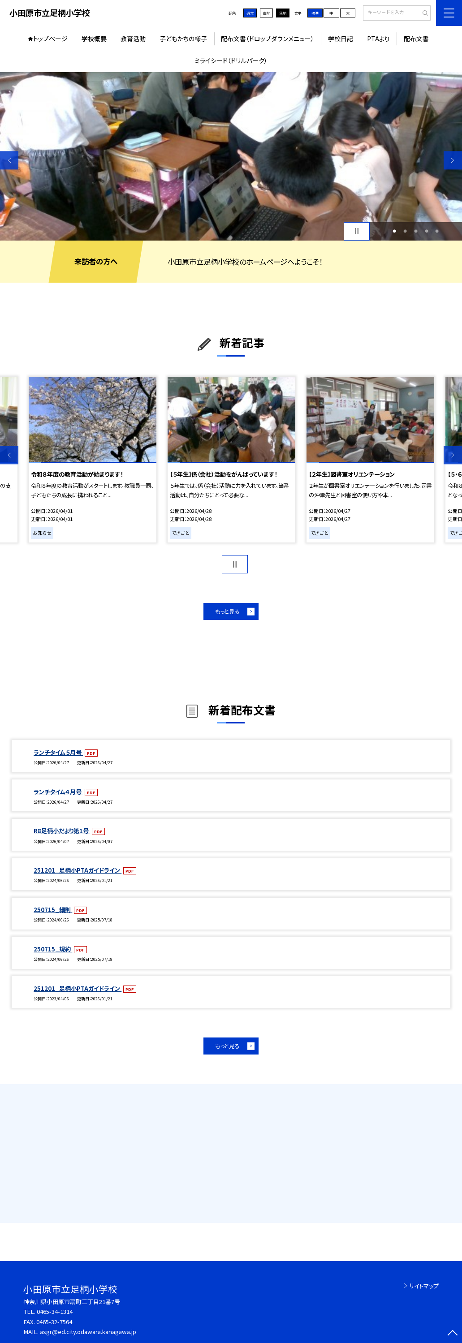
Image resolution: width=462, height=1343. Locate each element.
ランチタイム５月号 (58, 752)
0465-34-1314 (55, 1311)
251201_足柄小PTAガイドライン (77, 870)
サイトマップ (424, 1286)
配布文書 (416, 38)
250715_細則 (53, 909)
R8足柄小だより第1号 (62, 830)
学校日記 (340, 38)
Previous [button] (9, 160)
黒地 (282, 13)
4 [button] (426, 231)
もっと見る (227, 611)
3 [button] (416, 231)
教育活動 (133, 38)
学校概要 (94, 38)
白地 (266, 13)
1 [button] (394, 231)
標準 (315, 13)
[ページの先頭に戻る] (453, 1334)
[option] (231, 156)
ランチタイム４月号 (58, 792)
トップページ (50, 38)
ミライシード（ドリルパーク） (231, 60)
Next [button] (453, 160)
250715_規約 (53, 949)
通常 (250, 13)
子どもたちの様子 (183, 38)
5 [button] (437, 231)
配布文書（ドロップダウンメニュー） (267, 38)
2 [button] (405, 231)
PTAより (378, 38)
